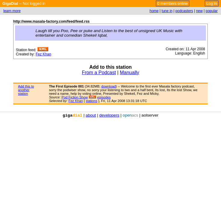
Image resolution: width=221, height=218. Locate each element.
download (108, 86)
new (199, 11)
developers (109, 115)
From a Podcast (99, 72)
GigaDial (10, 3)
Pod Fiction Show (75, 97)
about (91, 115)
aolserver (149, 115)
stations (91, 101)
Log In (211, 3)
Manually (129, 72)
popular (212, 11)
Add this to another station (26, 89)
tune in (167, 11)
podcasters (184, 11)
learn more (12, 11)
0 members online (172, 3)
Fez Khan (43, 54)
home (154, 11)
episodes (104, 97)
